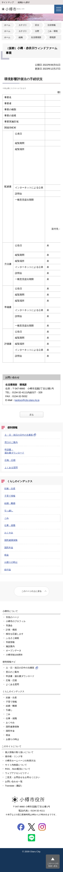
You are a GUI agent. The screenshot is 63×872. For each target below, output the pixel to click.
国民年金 (8, 547)
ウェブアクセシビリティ (17, 773)
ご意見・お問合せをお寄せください (22, 777)
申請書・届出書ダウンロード (20, 676)
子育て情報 (9, 496)
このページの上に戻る (32, 591)
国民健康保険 (10, 540)
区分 (37, 25)
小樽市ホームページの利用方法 (20, 760)
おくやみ (8, 532)
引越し (9, 710)
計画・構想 (11, 629)
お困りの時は (10, 562)
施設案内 (10, 646)
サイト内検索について (16, 765)
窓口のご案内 (11, 442)
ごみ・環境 (53, 31)
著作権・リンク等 (14, 756)
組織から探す (24, 2)
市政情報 (10, 642)
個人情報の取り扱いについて (19, 752)
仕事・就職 (9, 525)
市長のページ (12, 617)
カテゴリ (23, 25)
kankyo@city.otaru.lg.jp (27, 400)
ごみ (6, 518)
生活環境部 (36, 37)
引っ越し (8, 510)
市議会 (9, 625)
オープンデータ (13, 650)
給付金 (7, 569)
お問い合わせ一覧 (14, 781)
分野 (37, 31)
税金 (6, 555)
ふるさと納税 (12, 638)
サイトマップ (8, 2)
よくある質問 (11, 467)
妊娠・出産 (9, 488)
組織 (21, 37)
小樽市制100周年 (14, 654)
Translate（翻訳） (14, 785)
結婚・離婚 (9, 503)
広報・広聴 (10, 460)
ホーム (7, 25)
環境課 (53, 37)
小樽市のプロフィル (16, 621)
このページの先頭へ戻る (52, 864)
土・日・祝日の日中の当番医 (20, 435)
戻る (31, 414)
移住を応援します (14, 634)
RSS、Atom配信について (17, 769)
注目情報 (52, 25)
